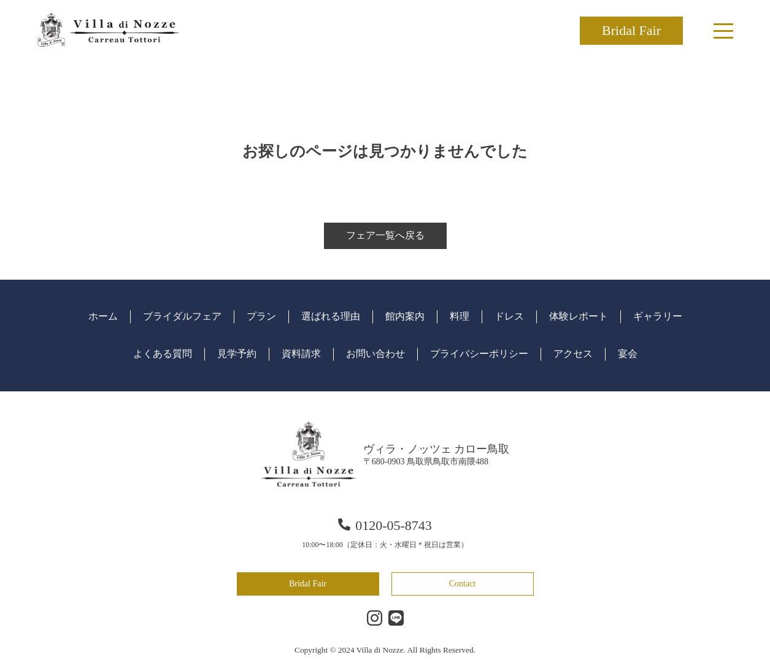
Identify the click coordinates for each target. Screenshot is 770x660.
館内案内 (405, 316)
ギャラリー (657, 316)
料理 (459, 316)
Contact (462, 583)
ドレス (509, 316)
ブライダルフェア (182, 316)
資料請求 (301, 353)
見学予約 (236, 353)
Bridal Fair (631, 30)
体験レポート (578, 316)
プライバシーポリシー (479, 353)
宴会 (627, 353)
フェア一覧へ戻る (385, 235)
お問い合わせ (375, 353)
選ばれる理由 (330, 316)
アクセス (573, 353)
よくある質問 (162, 353)
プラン (261, 316)
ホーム (103, 316)
